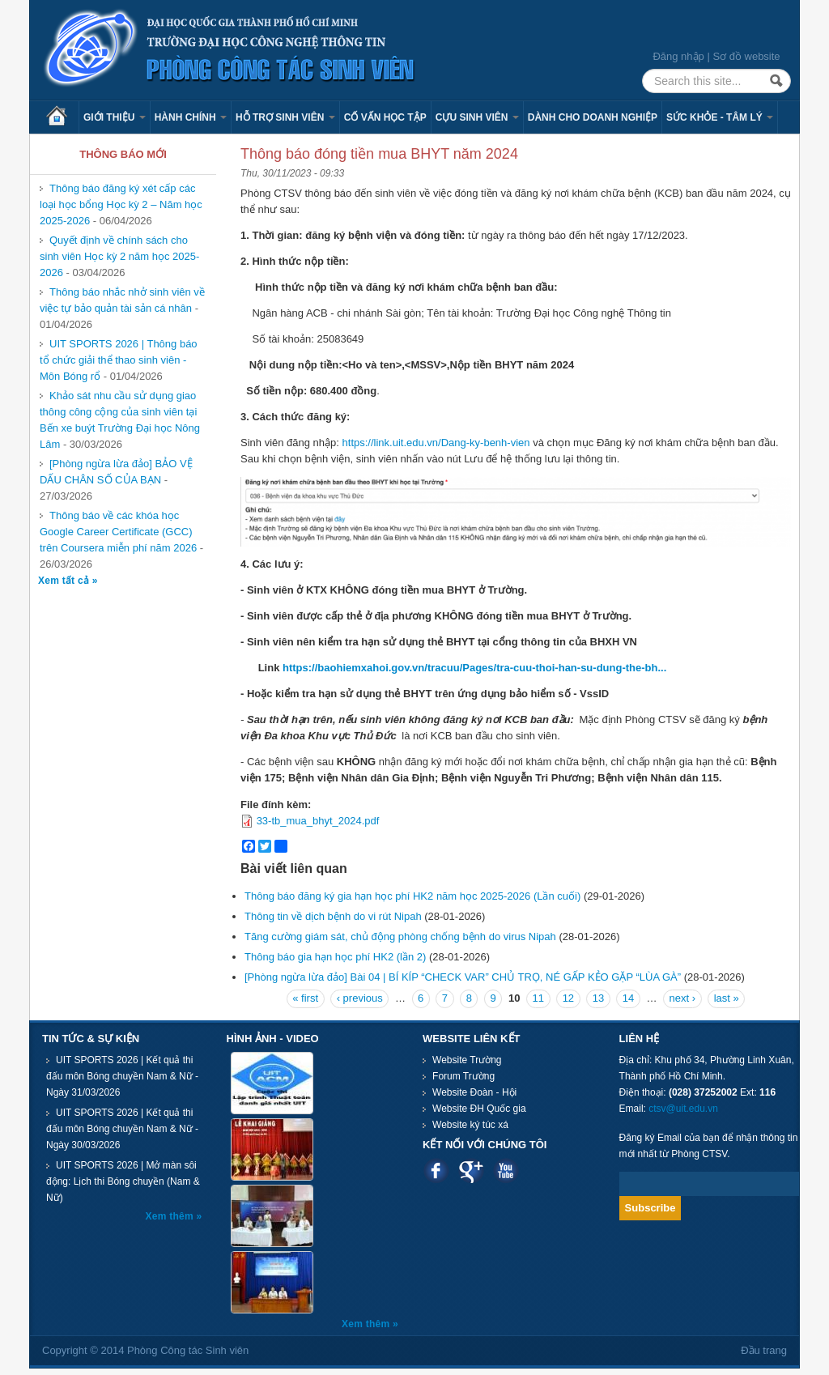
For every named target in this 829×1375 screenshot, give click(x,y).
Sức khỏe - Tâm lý (719, 117)
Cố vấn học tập (385, 117)
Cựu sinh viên (477, 117)
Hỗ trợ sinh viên (285, 117)
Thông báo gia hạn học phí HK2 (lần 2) (335, 957)
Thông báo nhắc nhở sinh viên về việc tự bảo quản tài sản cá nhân (122, 300)
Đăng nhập (678, 56)
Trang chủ (62, 117)
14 (628, 998)
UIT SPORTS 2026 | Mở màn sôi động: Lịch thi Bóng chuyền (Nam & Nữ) (123, 1181)
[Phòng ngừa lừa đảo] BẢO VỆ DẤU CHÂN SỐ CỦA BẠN (116, 472)
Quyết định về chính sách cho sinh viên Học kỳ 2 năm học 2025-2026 (119, 256)
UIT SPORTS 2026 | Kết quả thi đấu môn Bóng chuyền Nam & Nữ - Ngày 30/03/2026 (122, 1129)
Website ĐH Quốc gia (479, 1108)
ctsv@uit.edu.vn (683, 1108)
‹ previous (360, 998)
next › (683, 998)
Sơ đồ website (746, 56)
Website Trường (466, 1060)
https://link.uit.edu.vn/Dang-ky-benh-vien (436, 442)
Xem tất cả (65, 580)
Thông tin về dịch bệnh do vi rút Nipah (333, 916)
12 (568, 998)
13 (598, 998)
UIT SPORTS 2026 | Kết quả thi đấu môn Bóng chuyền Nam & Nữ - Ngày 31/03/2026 (122, 1076)
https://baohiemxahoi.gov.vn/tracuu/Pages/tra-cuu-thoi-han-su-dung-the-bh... (474, 668)
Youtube (505, 1170)
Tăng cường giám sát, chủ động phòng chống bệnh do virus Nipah (400, 936)
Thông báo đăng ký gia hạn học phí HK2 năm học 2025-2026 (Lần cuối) (412, 896)
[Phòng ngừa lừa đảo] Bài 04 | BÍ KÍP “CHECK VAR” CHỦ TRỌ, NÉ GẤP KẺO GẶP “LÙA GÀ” (462, 977)
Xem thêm (171, 1216)
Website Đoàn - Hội (474, 1092)
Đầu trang (764, 1350)
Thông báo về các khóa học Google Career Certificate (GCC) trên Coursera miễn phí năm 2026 (118, 531)
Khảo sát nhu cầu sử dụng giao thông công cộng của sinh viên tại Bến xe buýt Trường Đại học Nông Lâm (120, 420)
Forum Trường (463, 1076)
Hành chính (191, 117)
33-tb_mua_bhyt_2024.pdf (318, 821)
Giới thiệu (114, 117)
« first (305, 998)
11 (538, 998)
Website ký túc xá (470, 1124)
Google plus (470, 1170)
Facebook (436, 1170)
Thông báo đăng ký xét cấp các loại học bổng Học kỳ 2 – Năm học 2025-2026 (121, 204)
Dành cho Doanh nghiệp (592, 117)
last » (726, 998)
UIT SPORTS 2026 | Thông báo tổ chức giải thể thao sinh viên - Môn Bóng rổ (119, 360)
